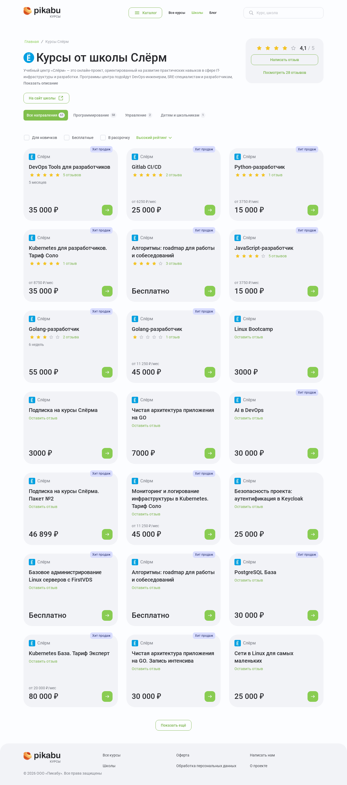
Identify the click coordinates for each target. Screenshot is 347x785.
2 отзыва (174, 175)
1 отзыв (275, 175)
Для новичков (44, 137)
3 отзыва (174, 263)
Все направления (46, 115)
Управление (138, 115)
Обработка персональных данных (206, 766)
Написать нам (262, 755)
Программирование (95, 115)
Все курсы (177, 13)
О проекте (258, 766)
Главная (32, 41)
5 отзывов (72, 175)
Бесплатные (82, 137)
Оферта (182, 755)
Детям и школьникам (183, 115)
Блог (213, 13)
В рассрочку (119, 137)
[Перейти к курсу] (107, 210)
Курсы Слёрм (57, 41)
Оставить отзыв (248, 337)
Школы (197, 13)
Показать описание (40, 83)
